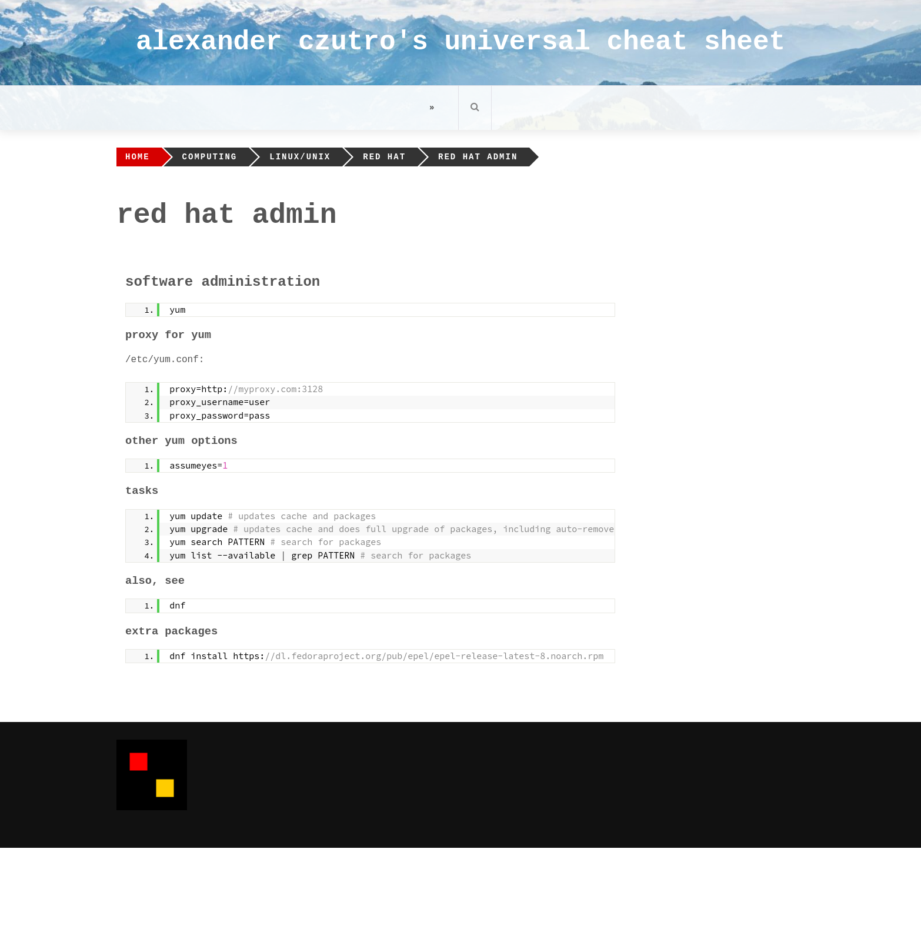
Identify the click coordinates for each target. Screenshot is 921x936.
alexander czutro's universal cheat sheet (460, 42)
